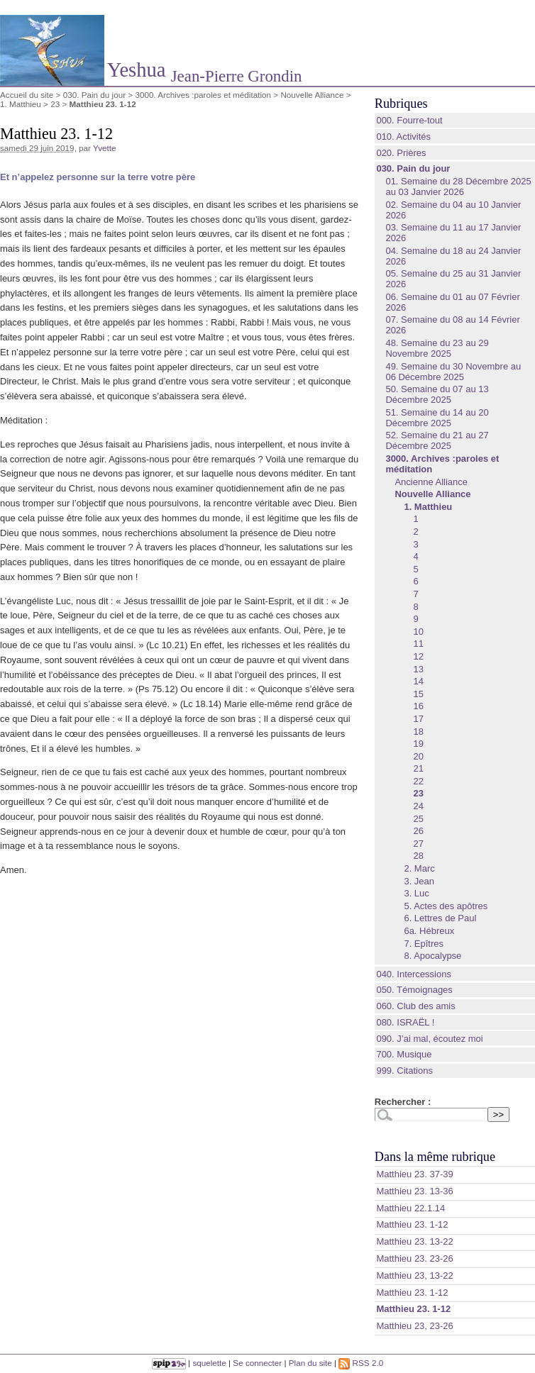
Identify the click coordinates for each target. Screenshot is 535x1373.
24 (418, 806)
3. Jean (419, 881)
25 (418, 818)
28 (418, 855)
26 (418, 831)
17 (418, 718)
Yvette (104, 147)
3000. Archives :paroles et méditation (203, 94)
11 (418, 643)
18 (418, 731)
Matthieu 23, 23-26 (414, 1326)
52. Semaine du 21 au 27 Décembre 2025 (436, 440)
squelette (209, 1362)
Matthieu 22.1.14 (410, 1208)
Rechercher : (403, 1101)
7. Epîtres (423, 943)
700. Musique (403, 1054)
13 (418, 669)
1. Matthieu (20, 104)
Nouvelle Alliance (311, 94)
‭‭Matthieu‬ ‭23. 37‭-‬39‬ (414, 1174)
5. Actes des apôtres (445, 906)
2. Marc (419, 868)
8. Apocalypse (432, 955)
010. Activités (403, 136)
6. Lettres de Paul (440, 918)
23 (55, 104)
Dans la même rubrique (435, 1157)
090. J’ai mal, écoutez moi (429, 1038)
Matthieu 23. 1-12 (412, 1224)
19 (418, 743)
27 (418, 843)
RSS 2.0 (360, 1362)
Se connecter (257, 1362)
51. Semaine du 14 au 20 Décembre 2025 (436, 417)
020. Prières (401, 153)
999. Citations (404, 1070)
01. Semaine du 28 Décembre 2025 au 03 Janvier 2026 (458, 186)
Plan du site (310, 1362)
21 (418, 768)
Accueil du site (26, 94)
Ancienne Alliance (431, 482)
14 (418, 681)
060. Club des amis (415, 1006)
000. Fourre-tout (409, 120)
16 (418, 706)
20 (418, 756)
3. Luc (416, 893)
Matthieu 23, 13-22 (414, 1275)
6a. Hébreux (429, 930)
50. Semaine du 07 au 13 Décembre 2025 (436, 394)
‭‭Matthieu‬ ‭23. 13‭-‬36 (414, 1191)
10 (418, 631)
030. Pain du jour (94, 94)
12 (418, 656)
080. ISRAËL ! (405, 1022)
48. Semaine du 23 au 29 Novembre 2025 (436, 348)
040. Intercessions (413, 974)
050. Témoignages (414, 989)
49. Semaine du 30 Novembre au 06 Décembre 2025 (453, 371)
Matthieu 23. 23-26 (414, 1258)
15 (418, 694)
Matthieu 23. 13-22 (414, 1241)
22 (418, 781)
